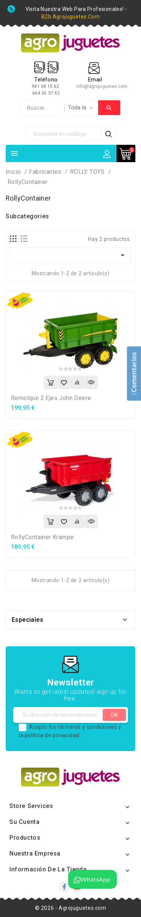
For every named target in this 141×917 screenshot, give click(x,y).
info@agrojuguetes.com (102, 86)
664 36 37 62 (46, 93)
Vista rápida (91, 382)
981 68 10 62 (46, 86)
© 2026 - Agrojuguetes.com (70, 908)
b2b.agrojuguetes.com (70, 17)
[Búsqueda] (63, 134)
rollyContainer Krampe (42, 537)
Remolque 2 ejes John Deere (51, 398)
